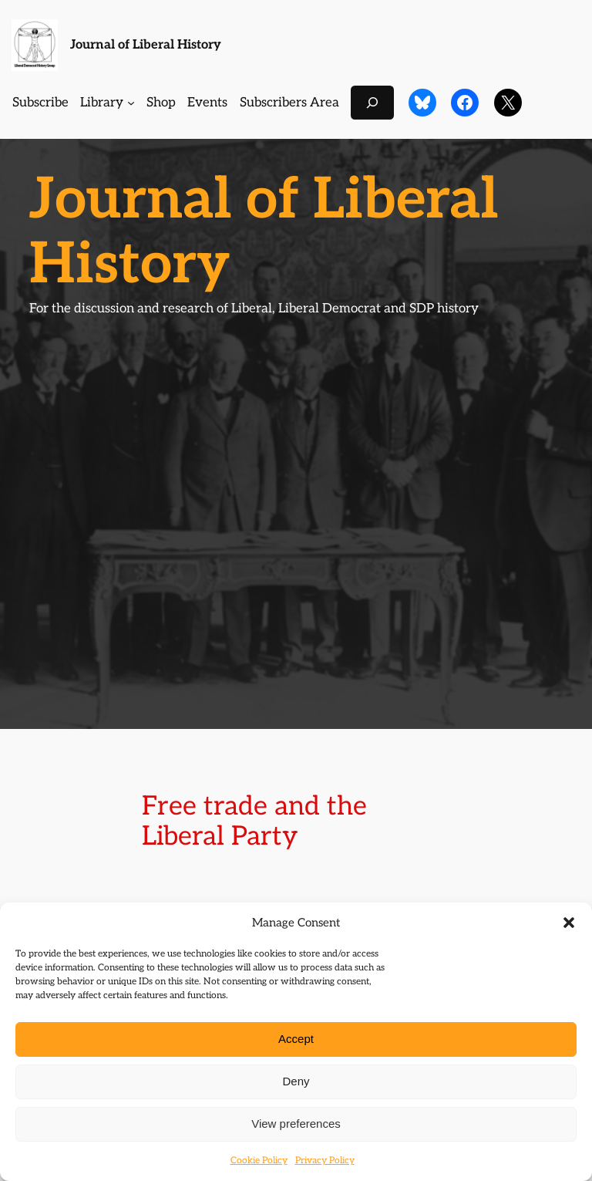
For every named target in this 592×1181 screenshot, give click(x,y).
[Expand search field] (372, 102)
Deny (295, 1081)
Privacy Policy (325, 1160)
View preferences (296, 1123)
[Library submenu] (131, 102)
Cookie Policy (259, 1160)
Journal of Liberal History (145, 44)
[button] (569, 922)
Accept (296, 1038)
